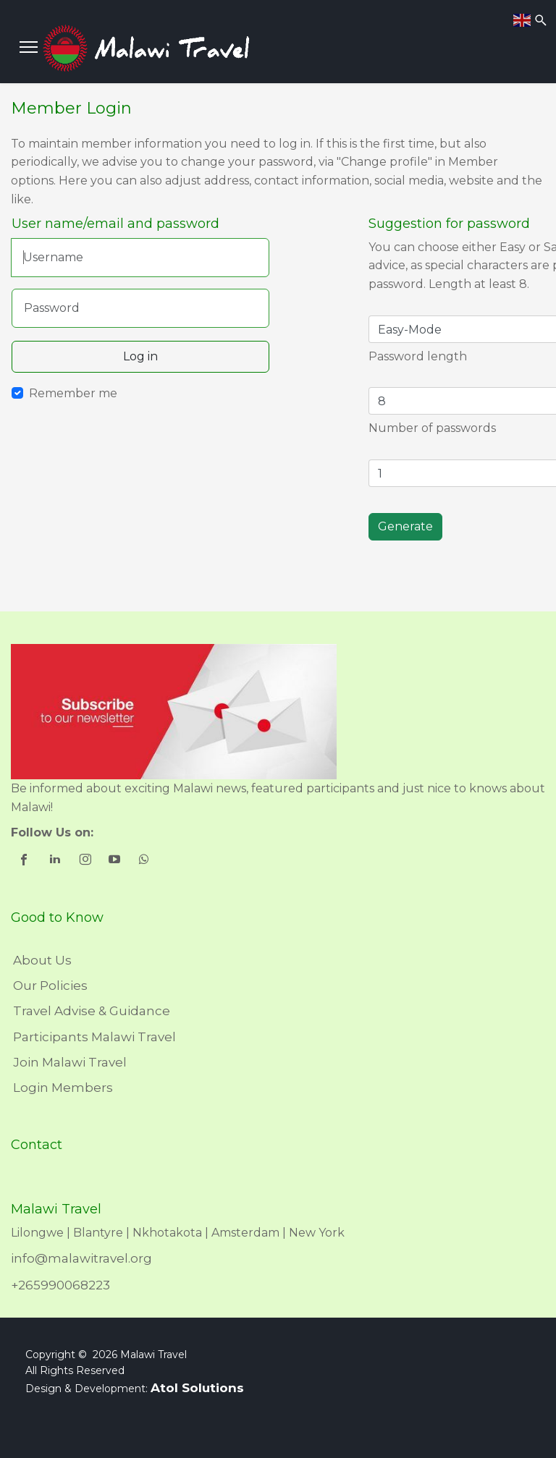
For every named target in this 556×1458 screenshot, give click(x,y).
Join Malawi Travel (70, 1062)
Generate (405, 526)
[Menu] (29, 47)
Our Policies (50, 985)
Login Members (63, 1087)
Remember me (73, 393)
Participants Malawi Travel (94, 1037)
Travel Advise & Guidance (91, 1011)
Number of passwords (432, 428)
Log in (140, 356)
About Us (42, 960)
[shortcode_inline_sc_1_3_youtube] (115, 861)
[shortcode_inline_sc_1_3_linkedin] (56, 861)
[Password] (140, 308)
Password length (417, 356)
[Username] (140, 257)
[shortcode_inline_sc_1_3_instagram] (86, 861)
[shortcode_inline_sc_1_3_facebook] (26, 861)
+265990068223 (60, 1285)
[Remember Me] (17, 393)
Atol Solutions (197, 1388)
